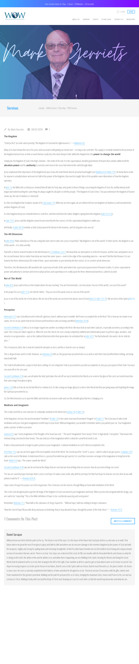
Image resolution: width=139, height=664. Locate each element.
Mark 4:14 (13, 460)
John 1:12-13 (101, 298)
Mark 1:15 (111, 172)
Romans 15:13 (116, 509)
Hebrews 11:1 (19, 502)
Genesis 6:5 (9, 434)
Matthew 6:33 (79, 143)
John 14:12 (90, 336)
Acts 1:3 (9, 187)
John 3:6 (132, 298)
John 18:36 (10, 240)
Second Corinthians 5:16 (13, 327)
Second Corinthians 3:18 (13, 376)
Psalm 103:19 (18, 227)
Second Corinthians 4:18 (13, 467)
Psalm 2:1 (100, 418)
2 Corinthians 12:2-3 (58, 252)
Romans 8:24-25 (29, 478)
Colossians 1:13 (49, 202)
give (131, 11)
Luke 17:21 (10, 220)
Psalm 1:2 (80, 411)
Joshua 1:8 (71, 411)
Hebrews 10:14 (82, 320)
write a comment (123, 521)
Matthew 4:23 (101, 172)
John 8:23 (9, 285)
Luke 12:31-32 (106, 213)
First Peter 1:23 (10, 451)
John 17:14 (25, 292)
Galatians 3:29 (126, 451)
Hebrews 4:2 (47, 354)
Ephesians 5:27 (10, 316)
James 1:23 (8, 387)
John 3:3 (93, 298)
